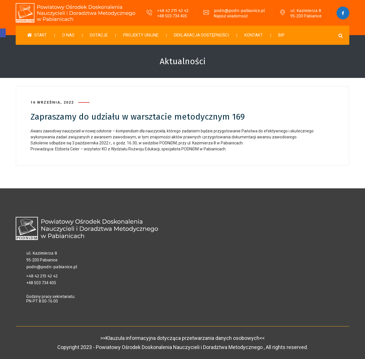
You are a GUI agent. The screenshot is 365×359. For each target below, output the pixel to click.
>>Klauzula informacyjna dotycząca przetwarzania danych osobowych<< (182, 338)
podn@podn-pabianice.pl (239, 10)
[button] (3, 33)
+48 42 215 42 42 (172, 10)
